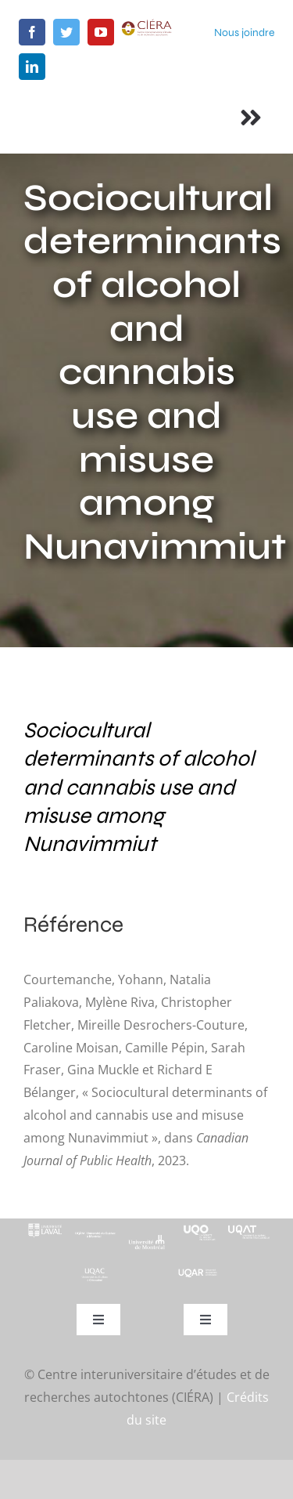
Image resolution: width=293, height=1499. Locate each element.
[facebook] (32, 32)
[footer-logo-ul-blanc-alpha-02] (44, 1224)
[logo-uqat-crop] (249, 1224)
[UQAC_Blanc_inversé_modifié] (95, 1272)
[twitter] (66, 32)
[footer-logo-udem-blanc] (146, 1240)
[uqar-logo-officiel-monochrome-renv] (198, 1274)
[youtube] (101, 32)
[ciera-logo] (147, 25)
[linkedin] (32, 66)
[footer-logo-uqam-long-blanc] (95, 1232)
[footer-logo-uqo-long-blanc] (198, 1224)
